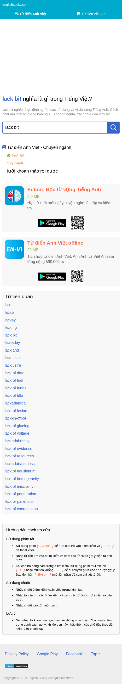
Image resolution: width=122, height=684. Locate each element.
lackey (10, 320)
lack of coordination (21, 509)
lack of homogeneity (22, 479)
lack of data (14, 373)
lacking (11, 327)
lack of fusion (16, 411)
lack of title (14, 395)
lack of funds (15, 388)
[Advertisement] (61, 56)
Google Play (47, 653)
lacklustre (13, 365)
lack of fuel (14, 380)
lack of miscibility (19, 486)
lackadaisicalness (20, 464)
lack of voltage (17, 433)
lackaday (12, 343)
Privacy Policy (17, 653)
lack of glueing (17, 426)
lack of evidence (18, 449)
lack (8, 305)
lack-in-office (15, 418)
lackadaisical (16, 403)
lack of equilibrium (20, 471)
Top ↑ (95, 653)
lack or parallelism (20, 501)
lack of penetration (20, 494)
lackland (12, 350)
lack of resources (19, 456)
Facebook (74, 653)
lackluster (13, 358)
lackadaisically (17, 441)
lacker (10, 312)
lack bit (11, 335)
